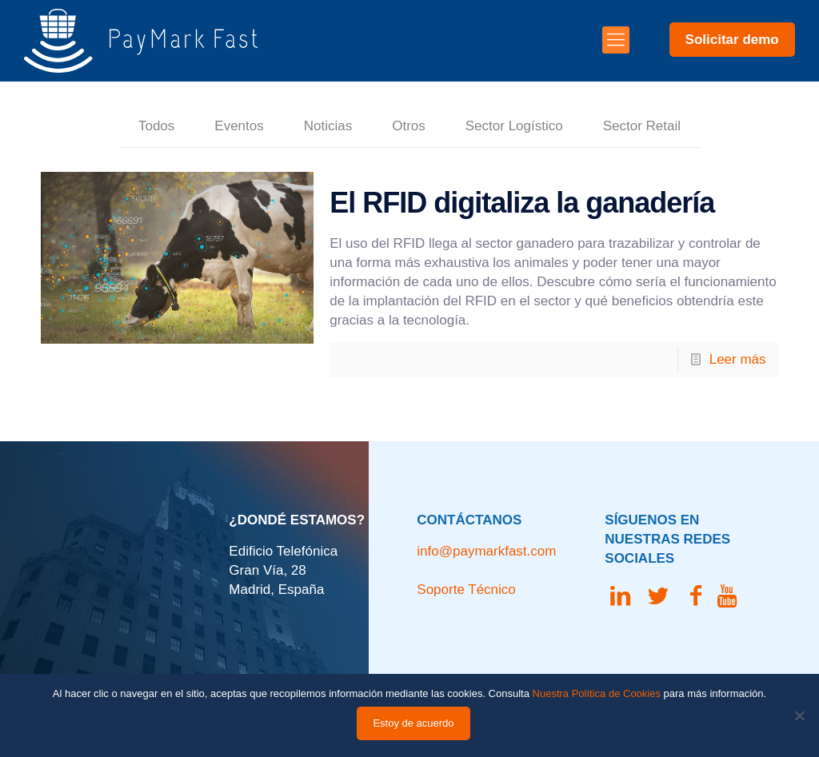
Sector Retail (642, 125)
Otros (408, 125)
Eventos (238, 125)
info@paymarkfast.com (486, 551)
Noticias (328, 125)
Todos (156, 125)
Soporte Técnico (466, 589)
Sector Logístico (514, 125)
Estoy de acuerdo (413, 723)
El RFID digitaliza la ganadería (522, 202)
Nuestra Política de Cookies (597, 693)
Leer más (737, 359)
